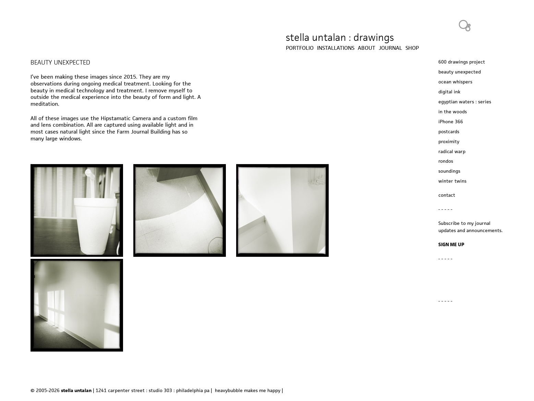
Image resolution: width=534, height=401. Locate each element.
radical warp (451, 151)
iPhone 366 (450, 121)
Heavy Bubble (465, 25)
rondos (445, 161)
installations (335, 48)
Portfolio (300, 48)
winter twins (452, 181)
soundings (449, 171)
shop (412, 48)
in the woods (452, 111)
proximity (448, 141)
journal (390, 48)
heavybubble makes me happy (247, 390)
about (366, 48)
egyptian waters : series (464, 102)
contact (446, 195)
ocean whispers (455, 82)
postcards (448, 131)
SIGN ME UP (451, 244)
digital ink (449, 92)
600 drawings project (461, 62)
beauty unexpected (459, 72)
